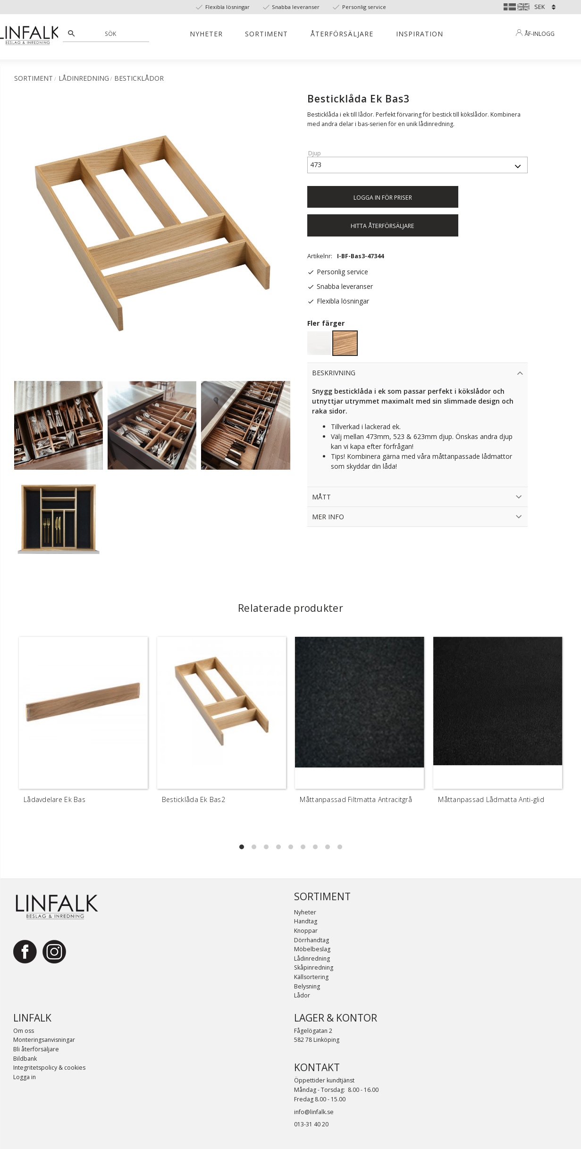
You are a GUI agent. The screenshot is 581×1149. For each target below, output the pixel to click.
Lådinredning (312, 959)
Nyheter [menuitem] (206, 33)
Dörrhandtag (311, 940)
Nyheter (305, 912)
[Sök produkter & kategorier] (111, 33)
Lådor (302, 995)
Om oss (23, 1031)
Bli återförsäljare (36, 1049)
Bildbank (25, 1059)
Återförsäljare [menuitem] (342, 33)
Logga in (24, 1077)
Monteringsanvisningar (44, 1040)
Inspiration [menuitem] (419, 33)
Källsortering (311, 977)
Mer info (328, 516)
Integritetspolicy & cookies (49, 1068)
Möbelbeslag (312, 949)
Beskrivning (333, 372)
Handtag (305, 921)
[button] (241, 847)
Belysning (307, 986)
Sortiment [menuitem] (266, 33)
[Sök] (71, 33)
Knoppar (306, 931)
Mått (321, 496)
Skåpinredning (313, 967)
